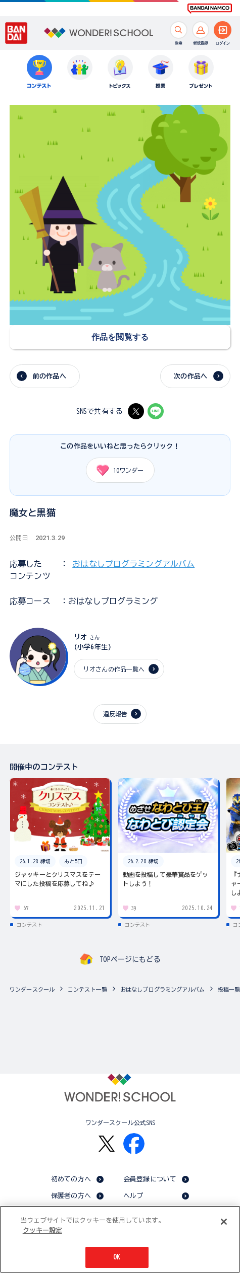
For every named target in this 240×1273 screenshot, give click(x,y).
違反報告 (115, 714)
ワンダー (116, 470)
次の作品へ (190, 376)
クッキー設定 (42, 1231)
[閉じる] (224, 1223)
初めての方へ (71, 1179)
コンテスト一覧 (87, 989)
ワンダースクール (32, 989)
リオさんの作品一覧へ (114, 669)
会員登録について (149, 1179)
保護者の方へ (71, 1195)
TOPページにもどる (130, 959)
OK (116, 1258)
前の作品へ (49, 376)
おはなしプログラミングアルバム (133, 564)
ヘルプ (133, 1195)
